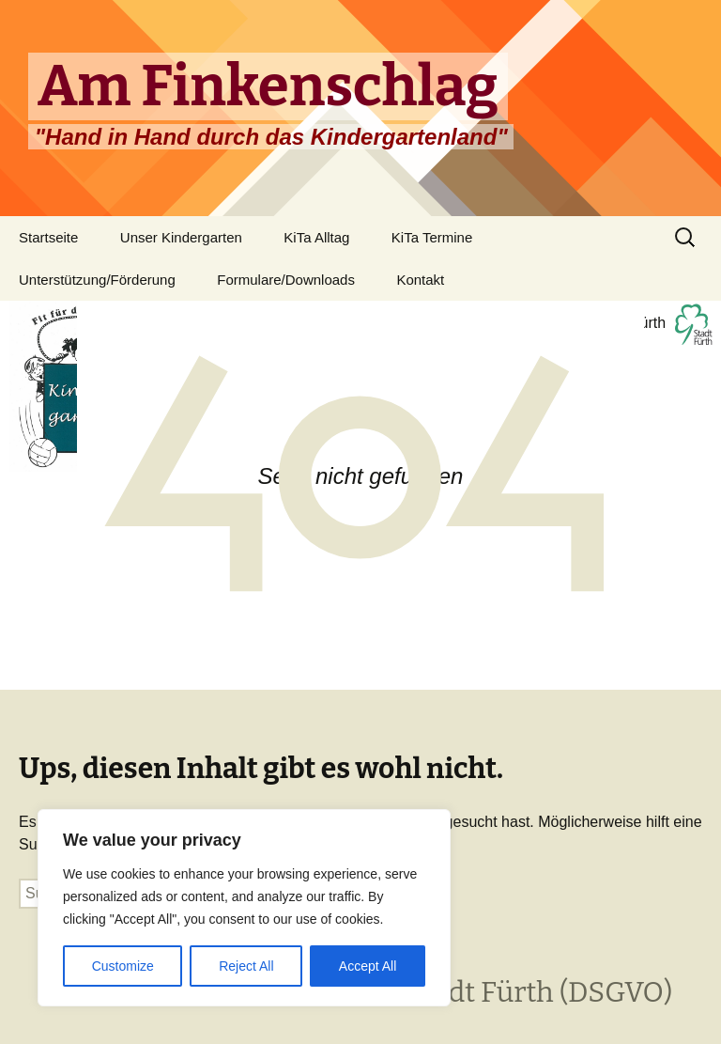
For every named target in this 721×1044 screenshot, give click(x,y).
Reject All (246, 966)
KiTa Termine (431, 237)
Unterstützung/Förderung (97, 280)
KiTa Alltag (316, 237)
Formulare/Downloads (286, 280)
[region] (244, 907)
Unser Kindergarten (181, 237)
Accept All (367, 966)
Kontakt (420, 280)
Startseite (48, 237)
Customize (123, 966)
